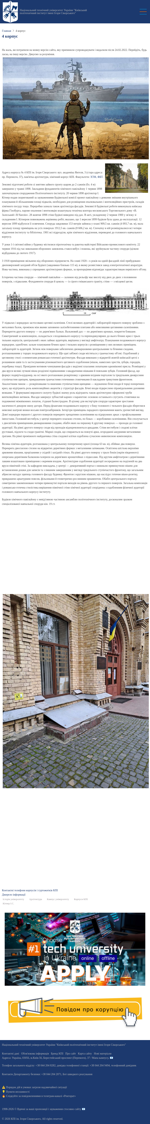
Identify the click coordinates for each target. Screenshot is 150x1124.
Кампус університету (58, 899)
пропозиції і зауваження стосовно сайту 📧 (60, 1109)
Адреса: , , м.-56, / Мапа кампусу (55, 1057)
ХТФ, (93, 176)
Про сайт (70, 1053)
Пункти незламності (18, 1091)
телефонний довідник (123, 1065)
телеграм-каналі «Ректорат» (59, 1096)
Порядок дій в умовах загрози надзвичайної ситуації (36, 1087)
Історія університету (13, 899)
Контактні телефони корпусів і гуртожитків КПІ (30, 890)
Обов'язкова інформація (35, 1053)
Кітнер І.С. (8, 903)
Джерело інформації (13, 894)
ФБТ (100, 176)
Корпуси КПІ (81, 899)
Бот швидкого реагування (77, 1074)
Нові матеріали (103, 1053)
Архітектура (35, 899)
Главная (6, 30)
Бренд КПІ (57, 1053)
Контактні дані (10, 1053)
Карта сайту (85, 1053)
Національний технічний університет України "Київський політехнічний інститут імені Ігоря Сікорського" (53, 12)
